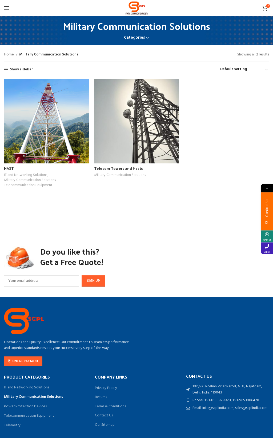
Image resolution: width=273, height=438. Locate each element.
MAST (9, 168)
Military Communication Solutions (30, 180)
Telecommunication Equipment (28, 185)
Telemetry (12, 425)
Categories (134, 38)
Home (9, 55)
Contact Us (104, 415)
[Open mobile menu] (6, 8)
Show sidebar (21, 69)
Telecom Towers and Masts (118, 168)
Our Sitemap (105, 425)
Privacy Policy (106, 388)
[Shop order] (244, 69)
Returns (101, 397)
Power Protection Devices (25, 406)
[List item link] (227, 400)
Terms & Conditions (110, 406)
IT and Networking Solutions (25, 175)
